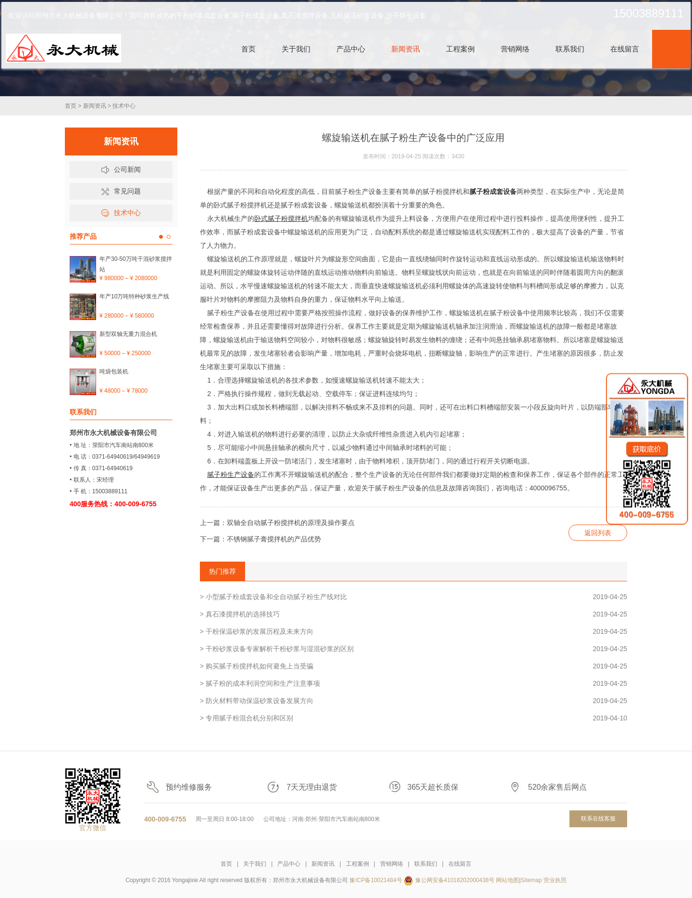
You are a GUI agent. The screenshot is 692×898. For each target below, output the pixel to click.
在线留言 (459, 863)
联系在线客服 (598, 818)
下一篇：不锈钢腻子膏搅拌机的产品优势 (260, 539)
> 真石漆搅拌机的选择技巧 (413, 614)
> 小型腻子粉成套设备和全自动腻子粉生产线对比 (413, 596)
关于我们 (254, 863)
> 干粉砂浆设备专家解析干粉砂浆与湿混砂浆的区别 (413, 648)
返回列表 (597, 533)
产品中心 (288, 863)
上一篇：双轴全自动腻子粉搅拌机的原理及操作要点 (277, 522)
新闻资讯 (94, 106)
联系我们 (425, 863)
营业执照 (555, 880)
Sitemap (531, 880)
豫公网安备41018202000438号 (454, 880)
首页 (70, 106)
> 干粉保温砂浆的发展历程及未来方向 (413, 631)
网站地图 (507, 880)
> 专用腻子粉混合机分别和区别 (413, 718)
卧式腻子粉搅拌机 (281, 218)
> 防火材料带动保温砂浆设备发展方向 (413, 700)
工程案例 (357, 863)
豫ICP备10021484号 (375, 880)
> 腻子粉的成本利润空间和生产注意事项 (413, 683)
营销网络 (391, 863)
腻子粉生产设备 (230, 474)
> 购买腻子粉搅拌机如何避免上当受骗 (413, 666)
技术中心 (124, 106)
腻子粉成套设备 (493, 191)
